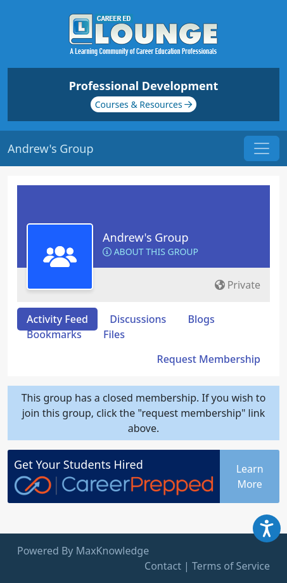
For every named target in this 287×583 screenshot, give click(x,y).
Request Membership (208, 359)
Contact (162, 566)
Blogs (201, 319)
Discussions (138, 319)
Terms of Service (231, 566)
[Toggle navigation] (261, 148)
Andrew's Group (146, 237)
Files (114, 334)
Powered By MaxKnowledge (83, 551)
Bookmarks (54, 334)
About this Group (150, 252)
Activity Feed (57, 319)
